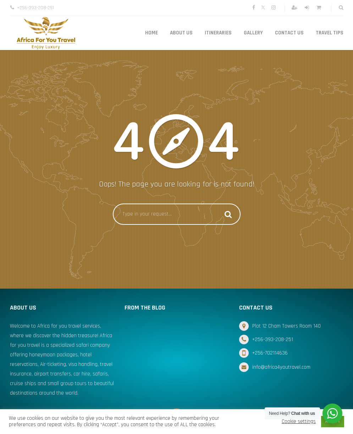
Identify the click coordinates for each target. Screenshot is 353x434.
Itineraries (218, 32)
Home (151, 32)
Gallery (253, 32)
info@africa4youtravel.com (281, 367)
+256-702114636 (270, 353)
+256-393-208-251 (272, 339)
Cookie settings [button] (299, 421)
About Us (181, 32)
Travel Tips (329, 32)
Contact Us (289, 32)
